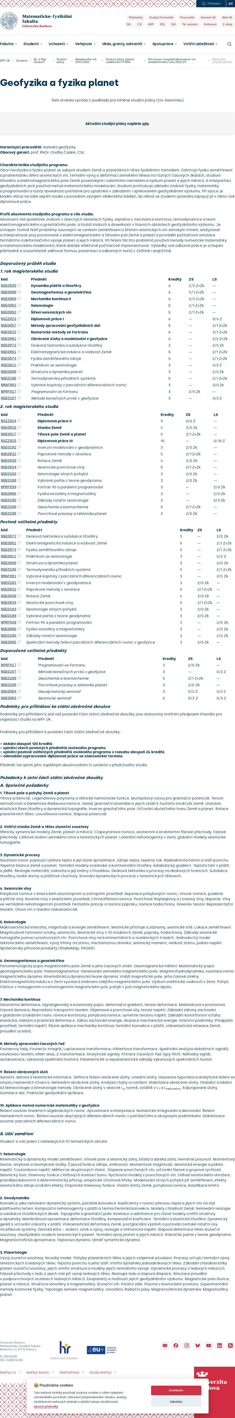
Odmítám (176, 1401)
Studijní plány (62, 60)
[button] (8, 44)
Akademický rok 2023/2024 (86, 60)
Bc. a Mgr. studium (40, 60)
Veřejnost (83, 44)
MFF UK (5, 60)
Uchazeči (57, 44)
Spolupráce (162, 44)
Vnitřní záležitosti (198, 44)
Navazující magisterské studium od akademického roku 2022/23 (171, 60)
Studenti (30, 44)
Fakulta (6, 44)
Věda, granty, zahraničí (122, 44)
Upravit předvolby (46, 1406)
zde (145, 123)
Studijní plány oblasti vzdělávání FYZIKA (120, 60)
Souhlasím (176, 1390)
